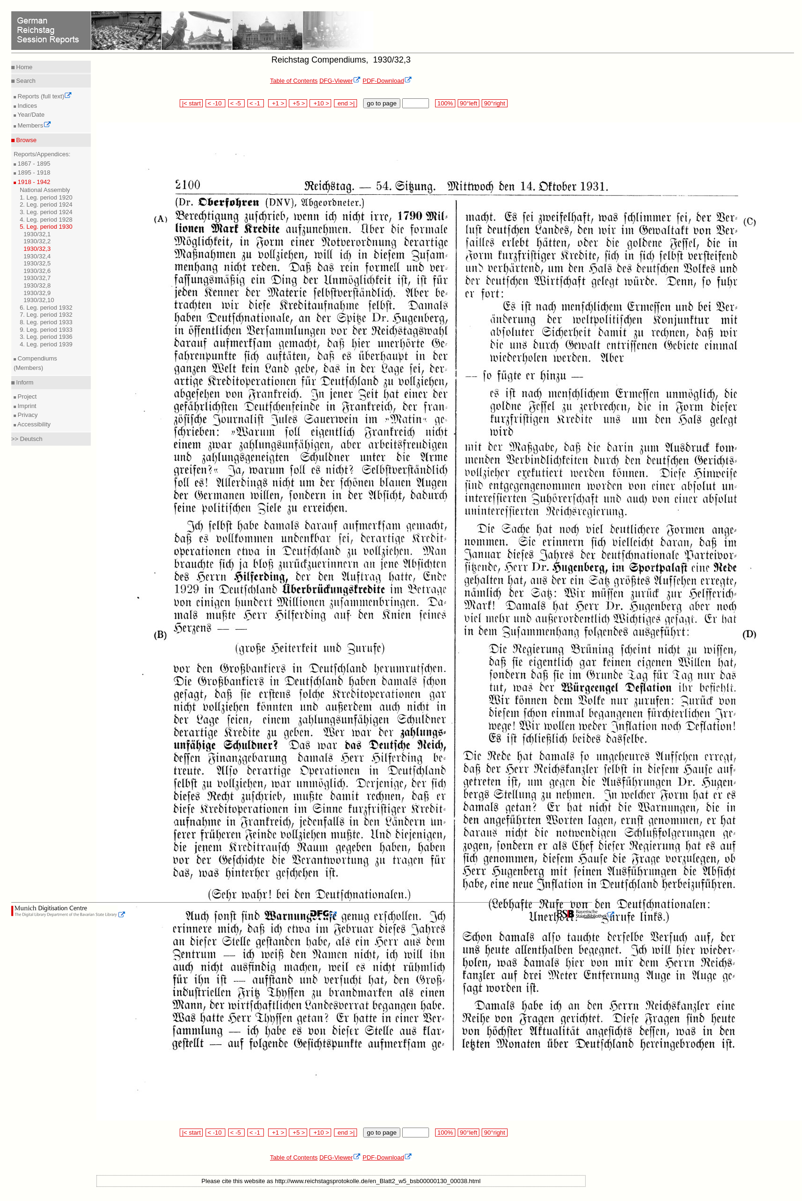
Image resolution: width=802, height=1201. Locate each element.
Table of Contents (294, 80)
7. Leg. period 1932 (46, 314)
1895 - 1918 (33, 172)
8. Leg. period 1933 (46, 322)
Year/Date (30, 114)
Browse (26, 140)
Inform (24, 382)
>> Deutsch (27, 438)
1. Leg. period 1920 (46, 197)
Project (26, 396)
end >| (345, 103)
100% (445, 103)
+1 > (277, 103)
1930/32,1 (37, 234)
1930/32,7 (37, 277)
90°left (468, 103)
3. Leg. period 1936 (46, 336)
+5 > (298, 103)
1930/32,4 (37, 256)
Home (23, 67)
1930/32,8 (37, 285)
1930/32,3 (37, 248)
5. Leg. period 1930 (46, 226)
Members (33, 125)
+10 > (320, 103)
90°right (494, 103)
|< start (191, 103)
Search (25, 80)
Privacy (27, 414)
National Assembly (45, 189)
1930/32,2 (37, 241)
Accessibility (33, 424)
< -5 (237, 103)
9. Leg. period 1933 (46, 329)
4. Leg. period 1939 (46, 344)
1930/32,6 (37, 270)
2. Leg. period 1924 (46, 204)
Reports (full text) (44, 96)
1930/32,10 (39, 300)
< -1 (256, 103)
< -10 (215, 103)
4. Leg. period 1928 (46, 219)
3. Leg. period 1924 (46, 212)
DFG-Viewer (340, 80)
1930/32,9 (37, 292)
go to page (382, 103)
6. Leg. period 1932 (46, 307)
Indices (26, 105)
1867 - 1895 (33, 163)
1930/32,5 (37, 263)
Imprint (26, 405)
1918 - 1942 (33, 181)
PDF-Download (387, 80)
